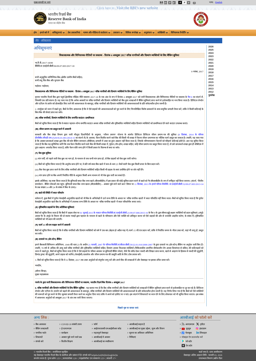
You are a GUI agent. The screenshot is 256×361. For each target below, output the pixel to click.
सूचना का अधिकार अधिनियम (141, 333)
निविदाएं (132, 337)
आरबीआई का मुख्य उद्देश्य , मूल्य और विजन (146, 328)
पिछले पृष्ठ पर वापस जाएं (128, 308)
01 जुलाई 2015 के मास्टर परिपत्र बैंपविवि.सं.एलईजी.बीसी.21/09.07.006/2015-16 (114, 212)
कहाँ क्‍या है (203, 352)
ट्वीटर (202, 324)
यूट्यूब (188, 328)
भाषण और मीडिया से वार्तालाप (96, 32)
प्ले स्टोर (189, 341)
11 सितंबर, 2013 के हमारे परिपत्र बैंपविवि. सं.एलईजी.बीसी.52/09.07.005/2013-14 (168, 184)
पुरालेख (211, 95)
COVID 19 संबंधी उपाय (71, 324)
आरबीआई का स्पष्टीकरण (104, 341)
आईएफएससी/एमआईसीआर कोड (107, 328)
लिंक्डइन (203, 333)
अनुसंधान (149, 32)
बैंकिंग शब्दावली (42, 328)
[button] (128, 8)
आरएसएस (189, 324)
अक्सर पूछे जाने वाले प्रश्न (71, 337)
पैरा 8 (190, 97)
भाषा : (211, 2)
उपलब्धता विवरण (206, 358)
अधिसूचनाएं (58, 32)
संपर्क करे (39, 341)
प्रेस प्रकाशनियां (74, 32)
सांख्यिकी (163, 32)
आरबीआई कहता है (137, 324)
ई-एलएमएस (66, 328)
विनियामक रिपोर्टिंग (180, 32)
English (218, 2)
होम (35, 32)
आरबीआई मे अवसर (102, 337)
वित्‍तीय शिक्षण (67, 341)
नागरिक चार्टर (41, 333)
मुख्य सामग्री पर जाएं (42, 2)
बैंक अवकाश (41, 324)
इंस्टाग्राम (202, 328)
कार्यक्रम (64, 333)
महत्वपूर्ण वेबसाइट (101, 333)
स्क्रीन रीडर (218, 358)
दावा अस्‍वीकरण (215, 352)
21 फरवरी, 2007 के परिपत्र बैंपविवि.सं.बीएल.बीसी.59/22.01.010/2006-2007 (120, 244)
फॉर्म (95, 324)
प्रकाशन (117, 32)
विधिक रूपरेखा (133, 32)
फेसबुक (188, 333)
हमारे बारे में (44, 32)
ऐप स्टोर (189, 345)
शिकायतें (39, 337)
